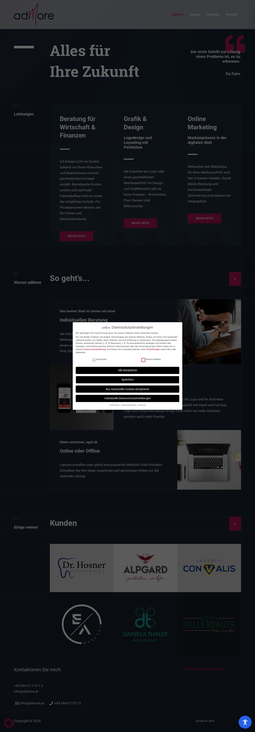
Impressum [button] (142, 404)
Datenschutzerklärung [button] (129, 404)
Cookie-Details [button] (114, 404)
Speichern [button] (128, 378)
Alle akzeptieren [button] (127, 368)
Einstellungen (153, 348)
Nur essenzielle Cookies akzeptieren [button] (127, 387)
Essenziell (99, 358)
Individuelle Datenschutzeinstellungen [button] (127, 396)
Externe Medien (151, 358)
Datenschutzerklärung (95, 348)
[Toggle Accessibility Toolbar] (245, 722)
